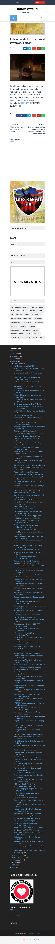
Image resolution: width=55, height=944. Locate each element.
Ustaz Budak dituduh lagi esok (25, 530)
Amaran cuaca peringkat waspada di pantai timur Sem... (29, 469)
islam (41, 312)
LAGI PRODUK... (16, 917)
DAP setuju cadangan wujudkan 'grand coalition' (28, 440)
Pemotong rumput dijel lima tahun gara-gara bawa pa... (28, 834)
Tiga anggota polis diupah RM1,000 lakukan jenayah (27, 626)
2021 (14, 360)
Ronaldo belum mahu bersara (24, 494)
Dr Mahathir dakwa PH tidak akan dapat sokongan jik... (28, 479)
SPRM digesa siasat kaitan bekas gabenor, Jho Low (29, 554)
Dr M (18, 312)
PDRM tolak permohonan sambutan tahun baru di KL (29, 458)
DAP (12, 312)
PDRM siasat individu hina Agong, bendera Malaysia (29, 370)
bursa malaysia (37, 308)
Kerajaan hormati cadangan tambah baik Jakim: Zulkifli (28, 639)
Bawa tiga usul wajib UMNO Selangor (27, 814)
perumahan (26, 331)
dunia (24, 312)
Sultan (20, 338)
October (17, 856)
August (17, 861)
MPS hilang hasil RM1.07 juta (24, 785)
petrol (35, 331)
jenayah (18, 315)
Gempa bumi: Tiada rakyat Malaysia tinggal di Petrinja (29, 718)
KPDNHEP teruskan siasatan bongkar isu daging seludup (29, 705)
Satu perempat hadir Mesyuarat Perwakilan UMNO (25, 558)
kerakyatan (36, 315)
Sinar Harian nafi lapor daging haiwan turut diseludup (29, 777)
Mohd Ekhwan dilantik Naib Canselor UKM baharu (29, 743)
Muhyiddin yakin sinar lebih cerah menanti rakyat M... (29, 401)
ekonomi (33, 312)
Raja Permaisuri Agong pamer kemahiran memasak (29, 388)
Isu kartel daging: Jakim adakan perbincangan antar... (25, 825)
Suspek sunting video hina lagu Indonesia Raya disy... (29, 497)
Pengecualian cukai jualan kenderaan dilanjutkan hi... (27, 795)
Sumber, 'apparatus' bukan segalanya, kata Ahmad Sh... (29, 608)
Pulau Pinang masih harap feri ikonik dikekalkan (27, 648)
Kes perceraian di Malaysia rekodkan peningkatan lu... (27, 811)
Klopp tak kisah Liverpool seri (24, 507)
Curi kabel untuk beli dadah (24, 773)
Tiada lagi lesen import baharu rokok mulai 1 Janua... (29, 692)
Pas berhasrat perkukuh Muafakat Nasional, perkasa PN (26, 577)
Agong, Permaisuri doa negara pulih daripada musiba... (27, 449)
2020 (14, 362)
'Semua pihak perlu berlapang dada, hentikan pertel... (27, 714)
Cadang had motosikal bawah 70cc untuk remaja (29, 622)
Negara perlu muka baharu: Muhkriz (27, 654)
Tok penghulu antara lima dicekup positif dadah (29, 599)
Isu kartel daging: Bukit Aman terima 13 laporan (28, 848)
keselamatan (15, 319)
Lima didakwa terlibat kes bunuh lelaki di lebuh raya (28, 700)
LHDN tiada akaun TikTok (23, 510)
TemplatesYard (29, 934)
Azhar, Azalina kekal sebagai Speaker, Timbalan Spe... (27, 738)
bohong (26, 308)
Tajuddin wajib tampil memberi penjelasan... (29, 758)
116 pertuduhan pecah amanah (25, 652)
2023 (14, 355)
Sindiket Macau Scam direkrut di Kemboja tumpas (29, 612)
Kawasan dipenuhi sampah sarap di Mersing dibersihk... (27, 696)
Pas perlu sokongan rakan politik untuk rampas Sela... (28, 674)
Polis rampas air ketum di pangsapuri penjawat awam (27, 770)
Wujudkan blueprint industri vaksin (27, 519)
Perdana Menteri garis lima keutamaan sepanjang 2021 (28, 397)
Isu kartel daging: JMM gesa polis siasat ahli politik (28, 791)
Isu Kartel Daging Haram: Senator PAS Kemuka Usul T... (28, 766)
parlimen (22, 327)
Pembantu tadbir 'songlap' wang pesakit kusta (28, 683)
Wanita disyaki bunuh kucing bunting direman (27, 483)
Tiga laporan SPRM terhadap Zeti (26, 432)
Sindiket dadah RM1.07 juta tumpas (27, 831)
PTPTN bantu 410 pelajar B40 (25, 618)
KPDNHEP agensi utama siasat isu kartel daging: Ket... (29, 590)
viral (35, 338)
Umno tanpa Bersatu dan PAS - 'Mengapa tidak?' (29, 761)
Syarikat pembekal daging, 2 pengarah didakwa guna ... (28, 547)
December (18, 364)
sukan (13, 338)
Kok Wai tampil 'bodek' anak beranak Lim (29, 819)
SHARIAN (25, 104)
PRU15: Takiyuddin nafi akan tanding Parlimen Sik (27, 445)
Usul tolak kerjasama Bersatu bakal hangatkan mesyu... (26, 603)
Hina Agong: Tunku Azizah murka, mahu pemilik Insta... (28, 463)
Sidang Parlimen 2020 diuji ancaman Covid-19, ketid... (29, 747)
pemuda (31, 327)
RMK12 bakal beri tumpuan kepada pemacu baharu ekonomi (27, 384)
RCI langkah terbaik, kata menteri (26, 787)
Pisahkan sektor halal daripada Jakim (27, 562)
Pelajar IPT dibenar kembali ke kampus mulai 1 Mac (28, 420)
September (18, 858)
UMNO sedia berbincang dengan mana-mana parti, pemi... (28, 379)
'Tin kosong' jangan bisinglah (24, 822)
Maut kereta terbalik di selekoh (25, 799)
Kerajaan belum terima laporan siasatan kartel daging (28, 408)
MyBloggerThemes (28, 941)
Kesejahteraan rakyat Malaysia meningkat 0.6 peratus (29, 428)
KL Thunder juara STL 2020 (24, 367)
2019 (14, 866)
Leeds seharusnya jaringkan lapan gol (27, 668)
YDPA (41, 338)
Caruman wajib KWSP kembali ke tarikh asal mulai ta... (28, 658)
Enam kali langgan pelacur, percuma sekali (29, 491)
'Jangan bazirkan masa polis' (24, 817)
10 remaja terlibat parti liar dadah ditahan (29, 475)
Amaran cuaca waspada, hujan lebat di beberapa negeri (28, 781)
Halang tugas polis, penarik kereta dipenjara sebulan (26, 644)
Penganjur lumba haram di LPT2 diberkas (29, 829)
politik (13, 335)
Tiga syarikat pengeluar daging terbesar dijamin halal (28, 802)
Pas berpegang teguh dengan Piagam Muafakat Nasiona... (28, 513)
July (15, 863)
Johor (26, 315)
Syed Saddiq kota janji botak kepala (27, 551)
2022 (14, 357)
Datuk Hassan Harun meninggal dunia (27, 517)
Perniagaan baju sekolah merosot (26, 751)
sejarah (36, 335)
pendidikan (15, 331)
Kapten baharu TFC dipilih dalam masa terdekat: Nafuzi (28, 662)
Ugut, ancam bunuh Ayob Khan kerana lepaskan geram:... (28, 375)
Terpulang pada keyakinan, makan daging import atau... (29, 723)
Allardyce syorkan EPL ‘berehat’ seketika (29, 735)
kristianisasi (15, 323)
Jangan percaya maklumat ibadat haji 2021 (29, 851)
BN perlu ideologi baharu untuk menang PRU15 (28, 843)
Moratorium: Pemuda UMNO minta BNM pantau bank (29, 568)
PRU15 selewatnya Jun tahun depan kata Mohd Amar (29, 543)
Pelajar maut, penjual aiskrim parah (26, 473)
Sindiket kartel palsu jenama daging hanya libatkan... (29, 806)
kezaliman (27, 319)
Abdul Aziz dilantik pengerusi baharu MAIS (29, 666)
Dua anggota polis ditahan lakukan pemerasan (26, 630)
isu (12, 315)
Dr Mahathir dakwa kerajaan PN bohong (28, 405)
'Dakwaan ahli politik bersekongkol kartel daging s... (29, 581)
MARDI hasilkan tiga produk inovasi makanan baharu (27, 523)
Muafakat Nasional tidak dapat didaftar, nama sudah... (28, 586)
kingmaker (37, 319)
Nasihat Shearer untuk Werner (25, 500)
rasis (20, 335)
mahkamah (38, 323)
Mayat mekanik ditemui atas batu (26, 670)
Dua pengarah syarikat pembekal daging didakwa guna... (28, 727)
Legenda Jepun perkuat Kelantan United (29, 434)
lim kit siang (27, 323)
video (28, 338)
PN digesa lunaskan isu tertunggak (27, 564)
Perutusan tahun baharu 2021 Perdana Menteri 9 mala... (28, 454)
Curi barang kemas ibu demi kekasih (27, 616)
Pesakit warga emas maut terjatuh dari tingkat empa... (28, 594)
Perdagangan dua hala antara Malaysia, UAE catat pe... (28, 754)
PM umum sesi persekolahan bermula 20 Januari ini (29, 393)
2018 (14, 868)
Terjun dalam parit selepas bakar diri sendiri (27, 839)
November (18, 854)
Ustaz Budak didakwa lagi (23, 416)
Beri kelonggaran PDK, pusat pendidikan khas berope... (29, 687)
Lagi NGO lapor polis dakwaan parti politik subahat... (29, 413)
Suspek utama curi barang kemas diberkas (29, 466)
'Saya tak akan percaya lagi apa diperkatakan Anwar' (25, 424)
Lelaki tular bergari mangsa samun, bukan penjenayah (29, 572)
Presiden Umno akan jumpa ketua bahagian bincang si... (26, 527)
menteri (13, 327)
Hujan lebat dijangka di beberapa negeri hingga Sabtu (28, 678)
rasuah (27, 335)
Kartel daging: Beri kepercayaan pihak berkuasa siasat (28, 504)
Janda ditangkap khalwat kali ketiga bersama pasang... (27, 709)
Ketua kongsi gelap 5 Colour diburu (27, 437)
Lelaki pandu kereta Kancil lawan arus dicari (27, 732)
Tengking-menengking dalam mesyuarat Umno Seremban (29, 538)
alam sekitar (15, 308)
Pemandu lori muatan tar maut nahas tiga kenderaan (29, 488)
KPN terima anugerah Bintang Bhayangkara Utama (25, 635)
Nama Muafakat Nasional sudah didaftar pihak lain (28, 534)
